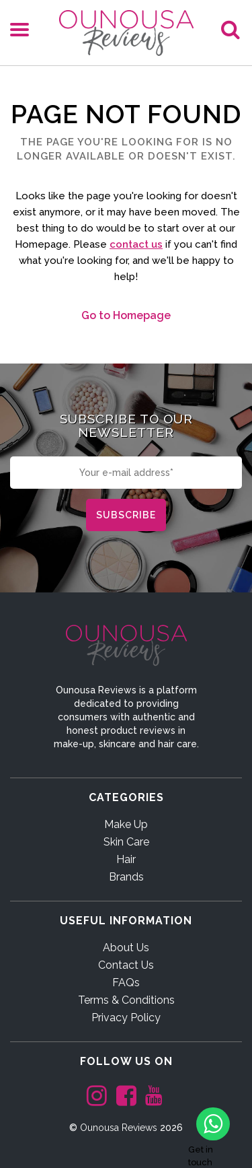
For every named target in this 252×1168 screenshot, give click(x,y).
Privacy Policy (126, 1017)
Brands (126, 876)
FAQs (126, 982)
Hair (126, 859)
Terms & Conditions (126, 1000)
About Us (126, 947)
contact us (136, 244)
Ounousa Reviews (118, 1127)
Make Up (126, 824)
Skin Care (126, 841)
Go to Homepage (126, 315)
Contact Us (126, 965)
